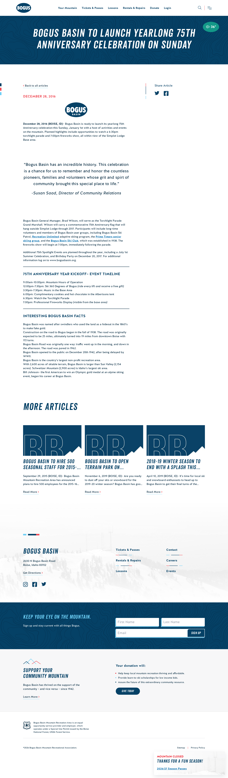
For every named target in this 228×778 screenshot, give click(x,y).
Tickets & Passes (92, 8)
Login (167, 8)
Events (171, 571)
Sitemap (181, 747)
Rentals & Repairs (134, 8)
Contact (171, 550)
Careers (171, 560)
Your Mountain (67, 8)
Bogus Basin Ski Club (64, 240)
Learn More (30, 696)
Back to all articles (36, 85)
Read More (30, 492)
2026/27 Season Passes (172, 768)
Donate (154, 8)
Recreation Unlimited (45, 236)
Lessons (113, 8)
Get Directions (32, 572)
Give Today (128, 691)
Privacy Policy (198, 747)
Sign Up (196, 633)
